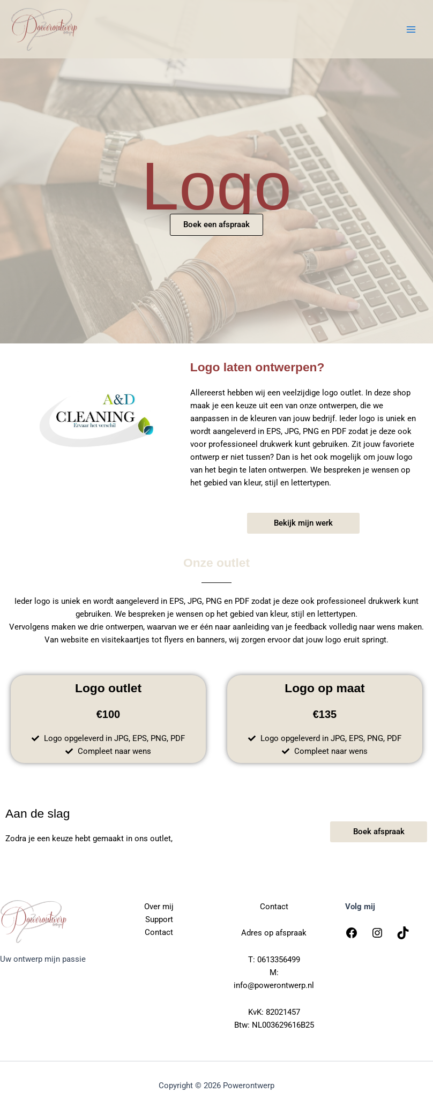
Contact (159, 932)
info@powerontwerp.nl (274, 985)
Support (159, 919)
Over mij (159, 906)
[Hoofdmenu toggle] (411, 29)
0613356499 (278, 959)
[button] (303, 523)
